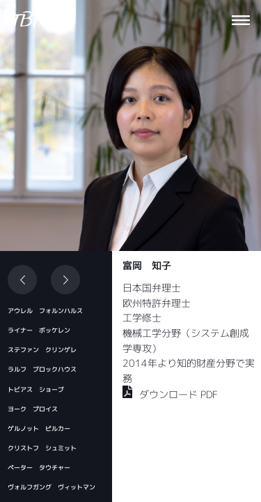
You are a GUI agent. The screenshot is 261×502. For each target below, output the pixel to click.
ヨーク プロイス (33, 408)
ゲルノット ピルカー (39, 428)
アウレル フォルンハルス (45, 310)
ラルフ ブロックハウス (42, 369)
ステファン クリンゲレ (42, 349)
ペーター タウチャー (39, 467)
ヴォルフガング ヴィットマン (51, 487)
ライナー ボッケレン (39, 330)
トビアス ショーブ (36, 389)
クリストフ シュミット (42, 447)
